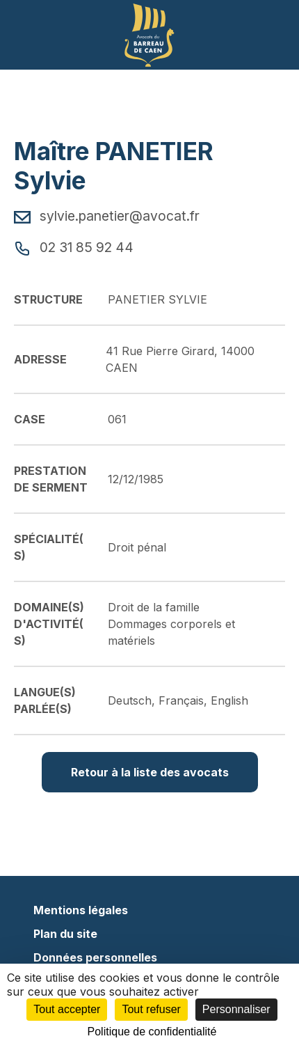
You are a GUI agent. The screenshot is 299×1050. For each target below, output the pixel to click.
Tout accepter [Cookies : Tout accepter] (66, 1009)
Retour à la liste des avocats (150, 772)
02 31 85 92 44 (74, 247)
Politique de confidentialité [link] (152, 1031)
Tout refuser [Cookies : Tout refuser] (151, 1009)
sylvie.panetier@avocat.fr (107, 215)
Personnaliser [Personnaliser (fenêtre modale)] (236, 1009)
